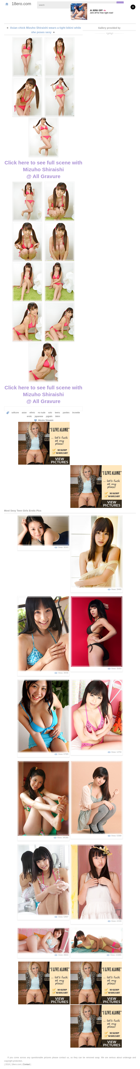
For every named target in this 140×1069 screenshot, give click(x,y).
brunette (76, 412)
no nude (41, 412)
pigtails (49, 416)
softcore (15, 412)
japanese (39, 416)
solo (50, 412)
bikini (57, 416)
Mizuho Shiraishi (45, 420)
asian (24, 412)
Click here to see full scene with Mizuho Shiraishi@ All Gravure (43, 169)
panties (66, 412)
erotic (29, 416)
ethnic (32, 412)
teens (57, 412)
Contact (26, 1064)
